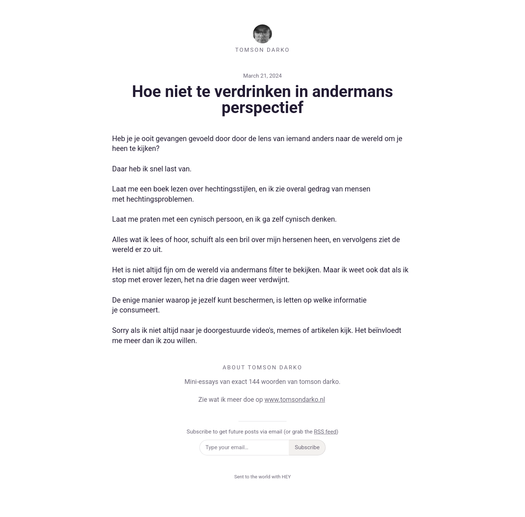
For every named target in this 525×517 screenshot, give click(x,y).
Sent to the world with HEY (262, 476)
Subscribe (307, 447)
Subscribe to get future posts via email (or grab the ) (262, 431)
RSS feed (325, 431)
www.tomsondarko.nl (294, 399)
